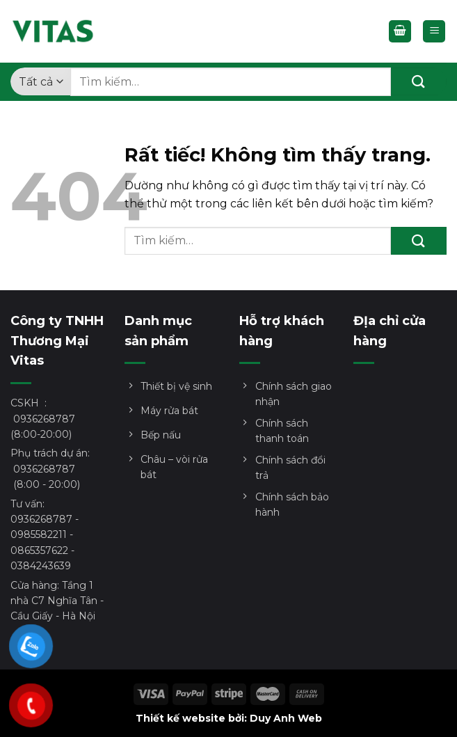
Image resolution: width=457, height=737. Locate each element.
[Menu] (434, 31)
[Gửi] (419, 81)
